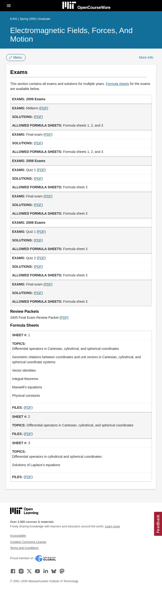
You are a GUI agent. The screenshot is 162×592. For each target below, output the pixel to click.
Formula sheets (117, 84)
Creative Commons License (28, 542)
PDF (43, 108)
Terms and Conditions (24, 548)
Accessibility (18, 535)
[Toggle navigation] (8, 5)
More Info (146, 57)
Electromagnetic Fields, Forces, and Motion (71, 34)
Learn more (112, 526)
